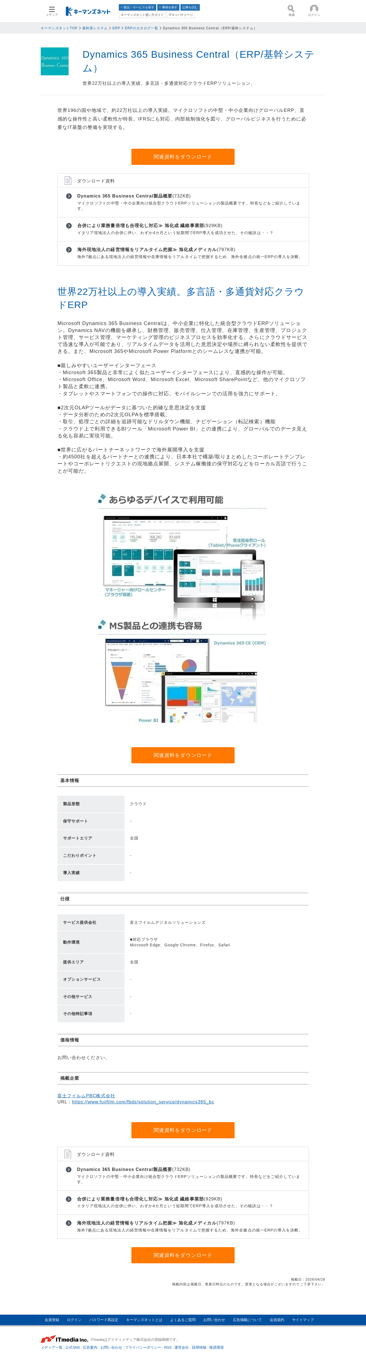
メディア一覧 (51, 1347)
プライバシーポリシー (143, 1347)
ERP (116, 28)
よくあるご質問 (183, 1320)
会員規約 (277, 1320)
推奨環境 (216, 1347)
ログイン (74, 1320)
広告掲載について (247, 1320)
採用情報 (199, 1347)
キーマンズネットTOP (59, 28)
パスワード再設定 (103, 1320)
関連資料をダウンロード (183, 157)
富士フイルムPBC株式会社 (86, 1095)
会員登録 (52, 1320)
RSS (168, 1347)
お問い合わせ (214, 1320)
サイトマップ (303, 1320)
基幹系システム (95, 28)
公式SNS (72, 1347)
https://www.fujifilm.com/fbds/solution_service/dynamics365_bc (143, 1102)
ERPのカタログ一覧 (141, 28)
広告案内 (90, 1347)
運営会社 (181, 1347)
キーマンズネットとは (144, 1320)
